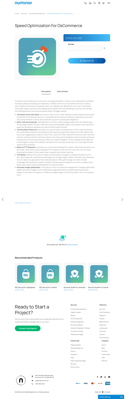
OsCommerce (104, 338)
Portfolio (104, 351)
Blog (103, 348)
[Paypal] (78, 383)
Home (17, 13)
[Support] (90, 3)
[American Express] (107, 383)
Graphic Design (76, 312)
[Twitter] (101, 377)
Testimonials (106, 354)
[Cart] (103, 3)
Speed (73, 315)
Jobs (103, 358)
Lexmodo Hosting (77, 331)
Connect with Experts (28, 328)
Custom (102, 334)
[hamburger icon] (108, 3)
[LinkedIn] (105, 377)
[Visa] (85, 383)
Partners (104, 361)
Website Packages (77, 334)
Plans (72, 358)
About (104, 345)
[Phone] (85, 3)
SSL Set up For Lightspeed (25, 287)
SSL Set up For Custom (48, 287)
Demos (73, 351)
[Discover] (100, 383)
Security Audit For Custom (98, 287)
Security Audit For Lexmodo (74, 287)
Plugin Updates (76, 345)
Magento (102, 315)
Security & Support (77, 325)
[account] (99, 3)
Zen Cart (102, 309)
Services (24, 13)
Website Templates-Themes (80, 328)
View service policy (23, 203)
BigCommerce (104, 322)
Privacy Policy (75, 367)
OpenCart (102, 325)
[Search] (94, 3)
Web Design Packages (78, 361)
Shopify (102, 319)
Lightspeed (103, 328)
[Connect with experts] (28, 328)
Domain (71, 44)
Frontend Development (37, 13)
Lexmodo (102, 331)
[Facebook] (97, 377)
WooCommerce (104, 312)
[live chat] (111, 397)
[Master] (92, 383)
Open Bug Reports (77, 348)
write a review (72, 244)
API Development (76, 319)
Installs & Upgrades (77, 322)
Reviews (73, 364)
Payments (74, 354)
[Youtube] (109, 377)
